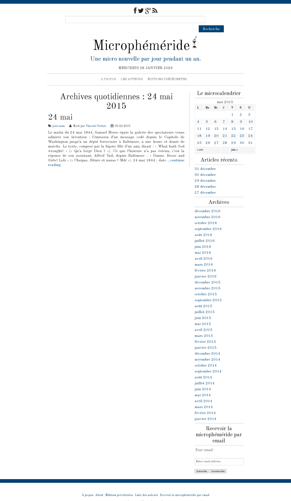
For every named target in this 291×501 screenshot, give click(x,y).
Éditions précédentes (167, 72)
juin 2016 (203, 240)
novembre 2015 (207, 281)
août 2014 (203, 370)
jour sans (59, 119)
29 (233, 136)
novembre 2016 (207, 210)
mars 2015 (204, 329)
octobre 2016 (206, 216)
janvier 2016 (205, 269)
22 (233, 129)
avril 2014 (203, 394)
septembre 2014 (208, 364)
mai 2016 (203, 246)
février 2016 (205, 263)
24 (250, 129)
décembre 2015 (207, 275)
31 (250, 136)
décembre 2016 (207, 204)
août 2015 (203, 299)
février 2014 (205, 406)
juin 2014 (203, 382)
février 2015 (205, 335)
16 (242, 122)
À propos (108, 72)
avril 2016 (203, 252)
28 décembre (205, 180)
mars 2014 (204, 400)
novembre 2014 (207, 352)
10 (250, 115)
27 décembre (205, 186)
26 (208, 136)
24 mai (60, 110)
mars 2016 (204, 257)
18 (199, 129)
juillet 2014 (205, 376)
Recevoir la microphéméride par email (184, 488)
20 (216, 129)
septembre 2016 (208, 222)
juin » (234, 143)
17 (250, 122)
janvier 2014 (205, 412)
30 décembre (205, 168)
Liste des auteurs (146, 488)
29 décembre (205, 174)
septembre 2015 (208, 293)
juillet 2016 (205, 234)
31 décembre (205, 162)
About (99, 488)
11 (199, 122)
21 (225, 129)
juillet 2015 (205, 305)
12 (208, 122)
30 (242, 136)
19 (208, 129)
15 (233, 122)
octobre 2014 (206, 358)
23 (242, 129)
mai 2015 (203, 317)
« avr (200, 143)
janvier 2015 (205, 341)
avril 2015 (203, 323)
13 (216, 122)
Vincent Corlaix (96, 119)
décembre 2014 (207, 347)
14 (225, 122)
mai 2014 (203, 388)
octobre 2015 (206, 287)
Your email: (204, 443)
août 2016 (203, 228)
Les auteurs (132, 72)
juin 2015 (203, 311)
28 (225, 136)
